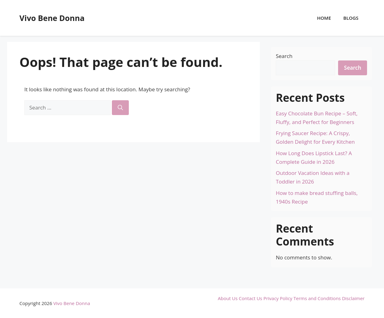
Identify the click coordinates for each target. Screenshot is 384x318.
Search (284, 56)
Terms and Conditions (317, 298)
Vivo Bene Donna (51, 18)
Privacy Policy (277, 298)
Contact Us (250, 298)
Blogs (350, 18)
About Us (228, 298)
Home (324, 18)
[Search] (120, 107)
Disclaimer (353, 298)
